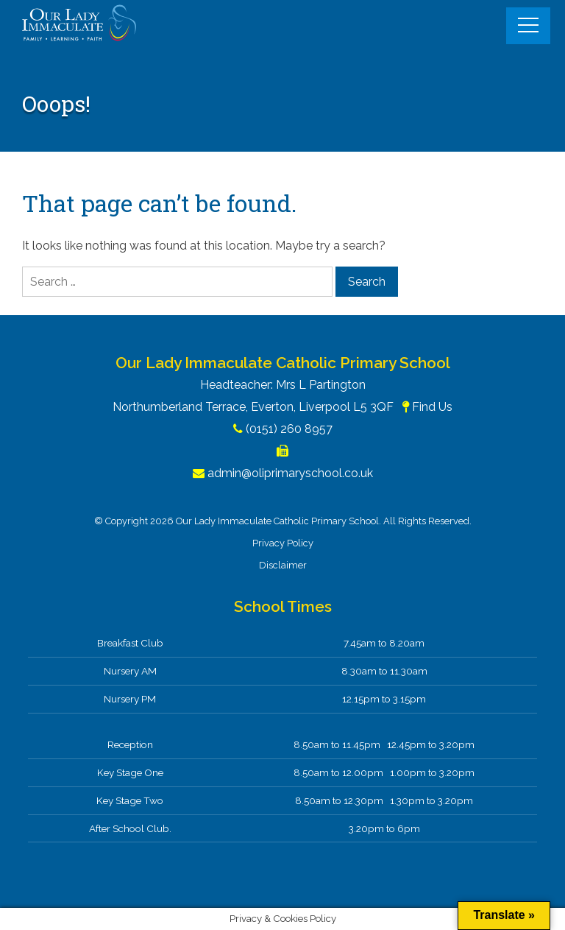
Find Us (432, 407)
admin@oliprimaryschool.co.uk (290, 473)
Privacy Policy (282, 543)
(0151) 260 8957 (289, 429)
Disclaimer (283, 565)
